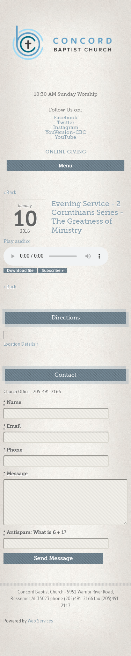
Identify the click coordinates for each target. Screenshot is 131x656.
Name (12, 402)
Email (12, 426)
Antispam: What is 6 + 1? (34, 532)
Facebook (65, 117)
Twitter (65, 122)
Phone (12, 450)
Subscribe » (53, 270)
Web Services (40, 621)
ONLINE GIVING (65, 151)
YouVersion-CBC (65, 132)
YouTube (65, 137)
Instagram (65, 127)
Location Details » (20, 344)
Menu (65, 165)
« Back (9, 192)
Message (15, 474)
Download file (20, 270)
